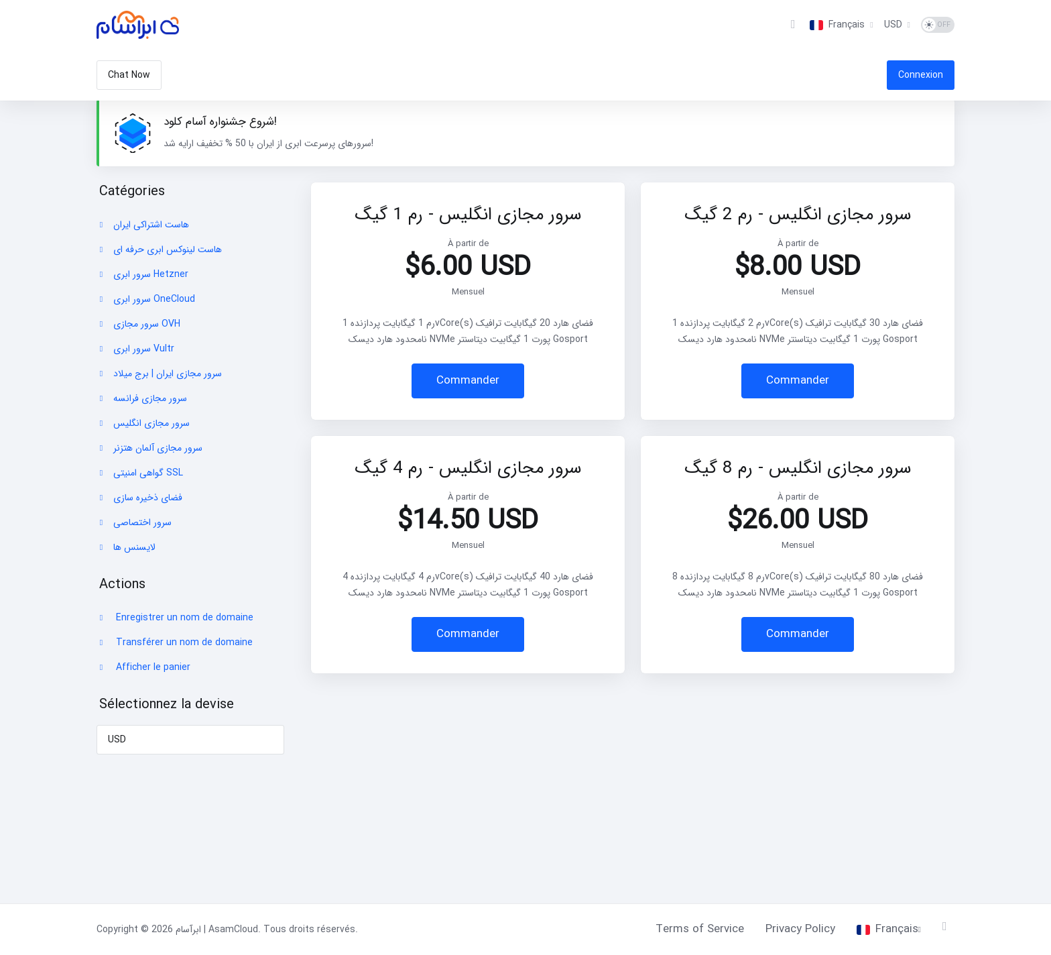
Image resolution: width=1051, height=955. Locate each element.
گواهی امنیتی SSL (140, 472)
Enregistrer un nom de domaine (175, 617)
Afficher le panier (143, 667)
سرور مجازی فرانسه (142, 398)
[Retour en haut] (948, 926)
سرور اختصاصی (134, 522)
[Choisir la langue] (841, 25)
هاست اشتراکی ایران (143, 224)
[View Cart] (793, 25)
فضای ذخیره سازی (139, 497)
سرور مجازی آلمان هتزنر (149, 448)
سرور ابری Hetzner (142, 274)
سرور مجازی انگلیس (143, 423)
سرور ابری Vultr (135, 348)
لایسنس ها (126, 547)
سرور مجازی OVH (138, 324)
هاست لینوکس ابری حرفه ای (159, 249)
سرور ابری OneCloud (146, 299)
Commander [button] (467, 381)
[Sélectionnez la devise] (897, 25)
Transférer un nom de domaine (175, 642)
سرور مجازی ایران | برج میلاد (159, 373)
